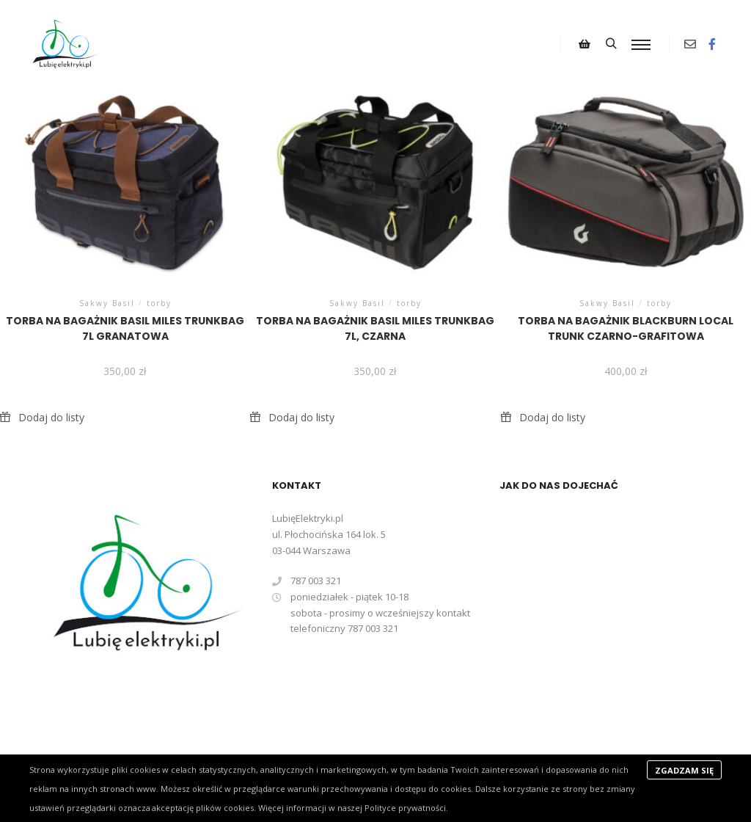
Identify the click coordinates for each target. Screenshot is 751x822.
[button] (42, 417)
